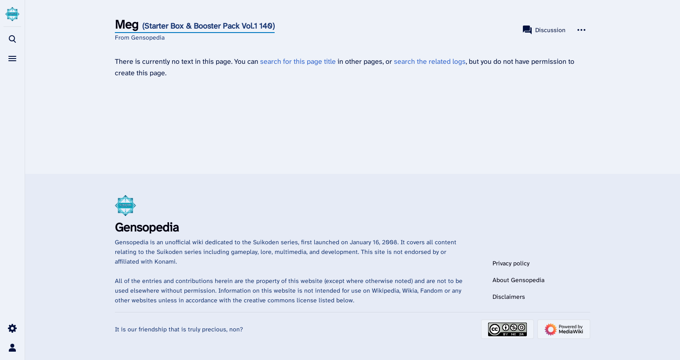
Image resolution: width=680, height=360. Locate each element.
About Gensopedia (518, 280)
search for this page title (298, 61)
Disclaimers (509, 297)
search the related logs (430, 61)
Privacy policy (511, 263)
